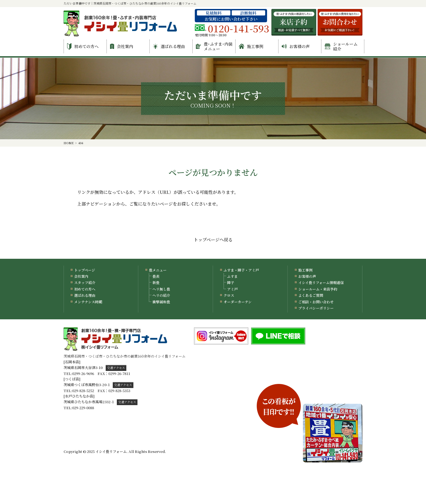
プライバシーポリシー (316, 308)
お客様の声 (296, 46)
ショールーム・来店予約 (317, 289)
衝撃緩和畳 (161, 301)
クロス (229, 295)
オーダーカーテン (238, 301)
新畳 (155, 282)
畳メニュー (158, 270)
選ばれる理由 (169, 46)
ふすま (232, 276)
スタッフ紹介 (84, 282)
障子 (230, 282)
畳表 (155, 276)
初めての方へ (83, 46)
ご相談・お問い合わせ (316, 301)
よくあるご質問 (310, 295)
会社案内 (121, 46)
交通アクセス (116, 367)
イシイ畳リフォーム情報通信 (321, 282)
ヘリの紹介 (161, 295)
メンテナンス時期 (88, 301)
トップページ (84, 270)
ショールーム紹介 (341, 46)
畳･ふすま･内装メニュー (214, 46)
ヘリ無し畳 (161, 289)
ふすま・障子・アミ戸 (241, 270)
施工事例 (251, 46)
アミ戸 (232, 289)
